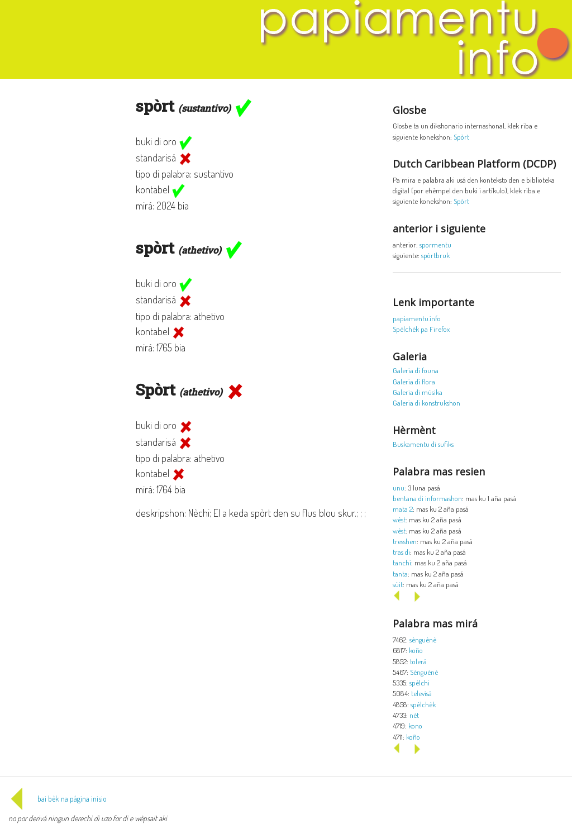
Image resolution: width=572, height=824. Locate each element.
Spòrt (461, 136)
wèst (399, 519)
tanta (400, 573)
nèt (414, 715)
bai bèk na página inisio (57, 798)
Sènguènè (424, 672)
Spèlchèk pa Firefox (421, 329)
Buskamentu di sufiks (423, 444)
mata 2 (403, 508)
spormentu (435, 244)
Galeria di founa (415, 370)
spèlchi (419, 682)
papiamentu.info (417, 318)
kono (415, 725)
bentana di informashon (427, 498)
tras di (401, 551)
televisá (421, 693)
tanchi (402, 562)
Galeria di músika (417, 392)
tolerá (418, 661)
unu (398, 487)
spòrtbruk (435, 255)
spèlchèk (423, 704)
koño (416, 650)
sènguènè (422, 639)
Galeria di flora (414, 381)
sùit (398, 584)
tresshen (405, 541)
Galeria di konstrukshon (426, 402)
